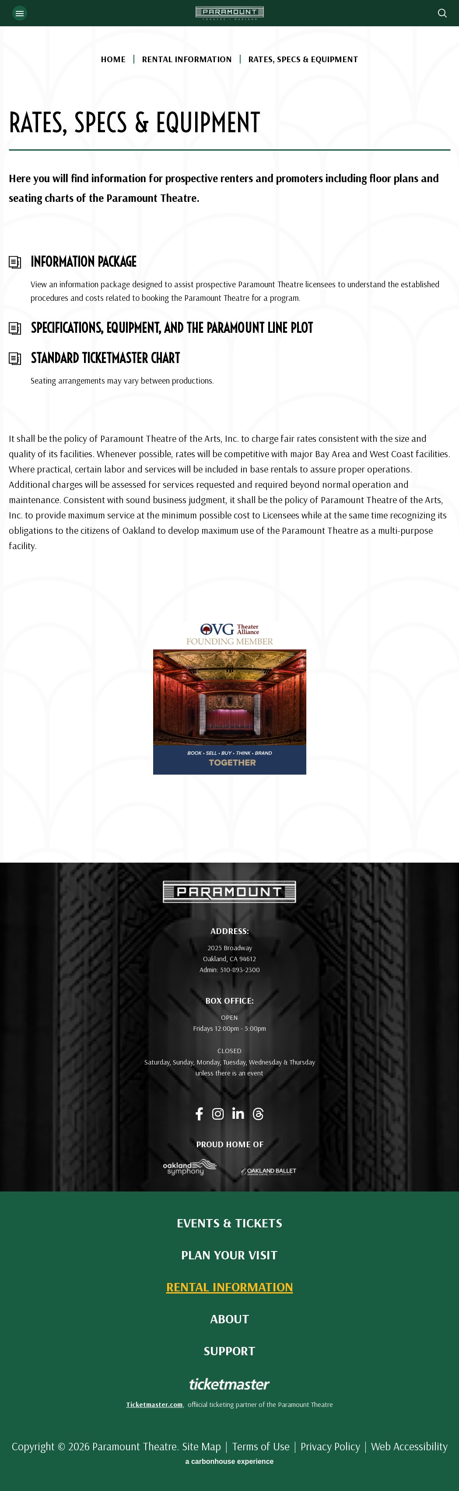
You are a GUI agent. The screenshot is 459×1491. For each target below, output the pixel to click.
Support (229, 1351)
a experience (230, 1461)
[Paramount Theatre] (229, 900)
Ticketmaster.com (154, 1404)
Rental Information (187, 59)
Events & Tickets (229, 1223)
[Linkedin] (238, 1114)
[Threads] (258, 1114)
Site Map (201, 1446)
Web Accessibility (409, 1446)
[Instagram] (218, 1114)
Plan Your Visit (229, 1255)
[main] (229, 431)
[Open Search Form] (442, 13)
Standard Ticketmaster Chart (105, 358)
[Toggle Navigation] (19, 13)
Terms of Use (261, 1446)
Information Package (84, 262)
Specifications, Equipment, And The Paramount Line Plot (172, 328)
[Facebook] (199, 1114)
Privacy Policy (330, 1446)
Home (113, 59)
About (229, 1319)
